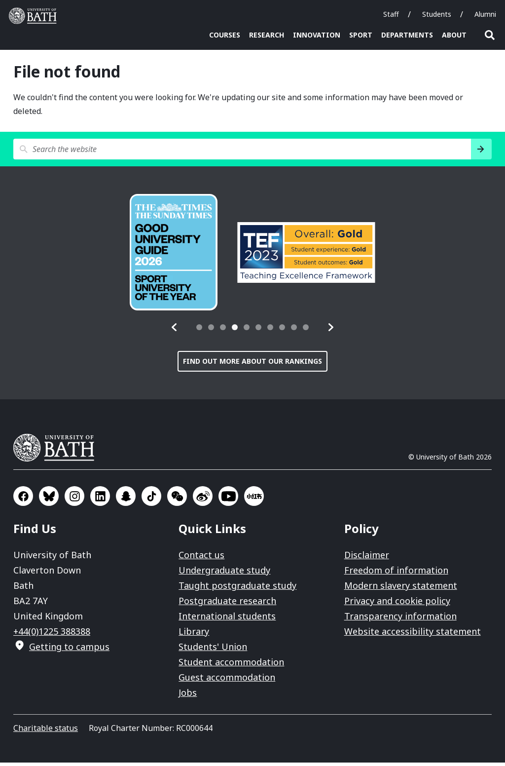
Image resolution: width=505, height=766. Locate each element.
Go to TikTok (151, 499)
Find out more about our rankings (252, 364)
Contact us (201, 558)
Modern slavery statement (400, 589)
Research (266, 34)
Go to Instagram (74, 499)
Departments (407, 34)
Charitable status (45, 731)
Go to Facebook (23, 499)
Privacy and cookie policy (397, 604)
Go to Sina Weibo (203, 499)
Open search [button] (489, 35)
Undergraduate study (224, 573)
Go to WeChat (177, 499)
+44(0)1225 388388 (51, 635)
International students (227, 619)
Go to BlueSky (49, 499)
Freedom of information (396, 573)
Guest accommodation (227, 681)
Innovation (316, 34)
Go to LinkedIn (100, 499)
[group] (173, 255)
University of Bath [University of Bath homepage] (35, 16)
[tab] (199, 331)
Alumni (485, 14)
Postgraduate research (227, 604)
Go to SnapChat (126, 499)
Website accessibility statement (412, 635)
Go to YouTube (228, 499)
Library (194, 635)
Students (436, 14)
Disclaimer (366, 558)
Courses (224, 34)
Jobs (188, 696)
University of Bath (57, 451)
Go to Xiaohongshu (254, 499)
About (454, 34)
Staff (391, 14)
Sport (360, 34)
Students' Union (213, 650)
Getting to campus (69, 650)
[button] (174, 331)
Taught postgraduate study (237, 589)
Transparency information (400, 619)
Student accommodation (231, 665)
